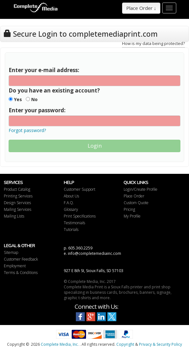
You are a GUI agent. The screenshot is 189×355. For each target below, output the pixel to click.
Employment (15, 266)
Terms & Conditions (21, 272)
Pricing (129, 209)
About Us (71, 196)
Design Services (17, 202)
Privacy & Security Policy (160, 344)
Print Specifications (80, 216)
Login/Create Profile (140, 189)
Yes (15, 99)
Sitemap (11, 252)
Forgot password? (27, 130)
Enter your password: (37, 110)
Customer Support (79, 189)
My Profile (132, 216)
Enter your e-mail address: (44, 70)
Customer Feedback (21, 259)
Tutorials (71, 229)
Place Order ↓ (141, 8)
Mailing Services (17, 209)
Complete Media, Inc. (60, 344)
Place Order (134, 196)
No (32, 99)
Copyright (125, 344)
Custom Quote (136, 202)
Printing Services (18, 196)
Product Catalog (17, 189)
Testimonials (74, 223)
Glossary (71, 209)
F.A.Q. (69, 202)
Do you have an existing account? (54, 90)
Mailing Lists (14, 216)
